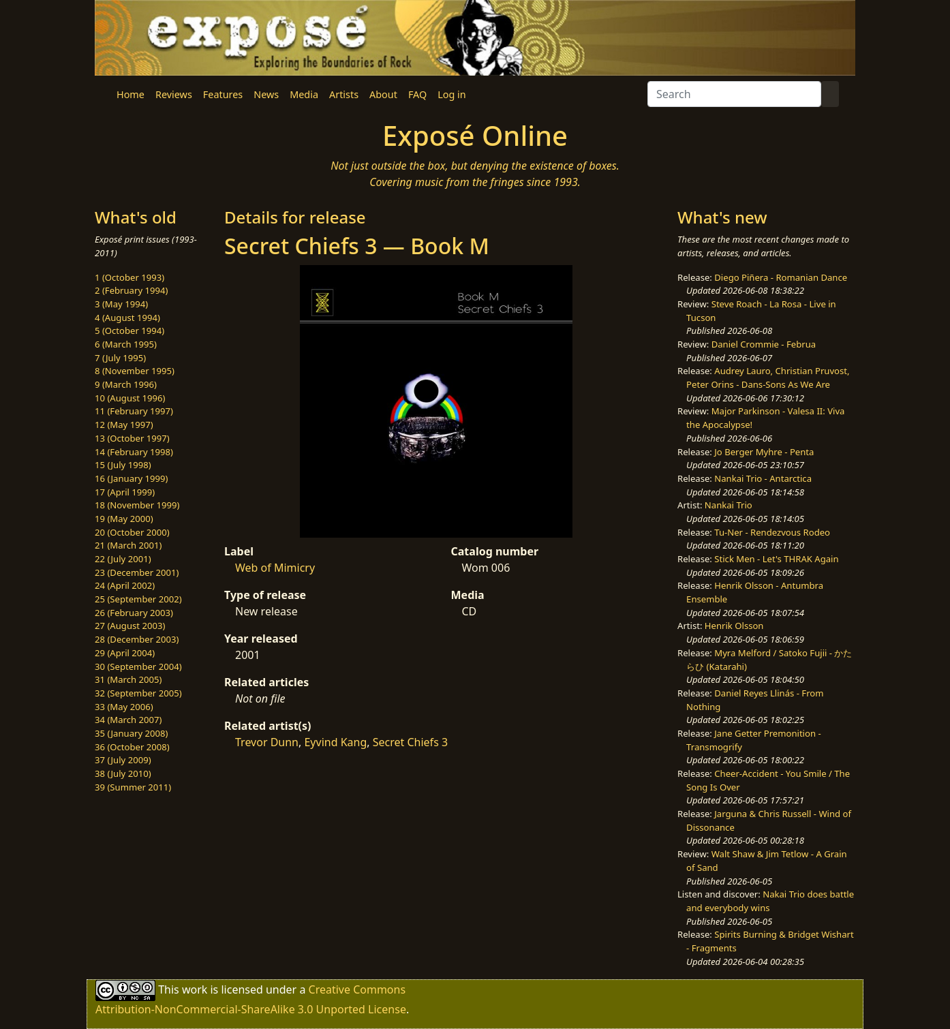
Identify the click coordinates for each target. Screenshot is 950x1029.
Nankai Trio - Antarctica (763, 478)
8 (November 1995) (134, 371)
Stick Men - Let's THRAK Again (776, 559)
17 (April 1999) (125, 492)
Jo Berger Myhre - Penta (764, 452)
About (383, 94)
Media (304, 94)
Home (130, 94)
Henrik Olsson (734, 625)
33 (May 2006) (124, 707)
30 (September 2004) (138, 666)
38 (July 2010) (123, 773)
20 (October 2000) (132, 532)
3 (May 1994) (121, 304)
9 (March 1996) (126, 384)
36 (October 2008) (132, 747)
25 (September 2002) (138, 599)
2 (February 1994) (131, 290)
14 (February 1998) (134, 452)
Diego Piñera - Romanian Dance (780, 277)
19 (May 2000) (124, 518)
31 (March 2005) (128, 679)
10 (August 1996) (130, 398)
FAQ (417, 94)
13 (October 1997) (132, 438)
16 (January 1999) (131, 478)
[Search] (734, 94)
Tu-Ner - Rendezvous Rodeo (772, 532)
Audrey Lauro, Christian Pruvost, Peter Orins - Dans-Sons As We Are (767, 377)
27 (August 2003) (130, 625)
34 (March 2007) (128, 719)
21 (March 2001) (128, 545)
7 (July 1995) (120, 358)
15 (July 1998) (123, 465)
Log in (451, 94)
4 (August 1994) (127, 317)
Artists (343, 94)
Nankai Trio (728, 505)
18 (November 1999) (137, 505)
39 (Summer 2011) (133, 787)
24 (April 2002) (125, 585)
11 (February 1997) (134, 411)
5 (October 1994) (129, 330)
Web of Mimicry (275, 567)
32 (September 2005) (138, 693)
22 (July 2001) (123, 559)
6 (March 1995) (126, 344)
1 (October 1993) (129, 277)
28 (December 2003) (137, 639)
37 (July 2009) (123, 760)
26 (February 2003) (134, 612)
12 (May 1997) (124, 424)
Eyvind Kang (335, 742)
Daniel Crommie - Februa (763, 344)
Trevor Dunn (266, 742)
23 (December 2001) (137, 572)
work (194, 989)
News (266, 94)
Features (223, 94)
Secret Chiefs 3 (410, 742)
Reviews (173, 94)
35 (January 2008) (131, 733)
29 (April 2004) (125, 653)
